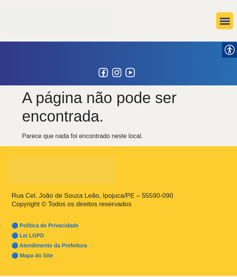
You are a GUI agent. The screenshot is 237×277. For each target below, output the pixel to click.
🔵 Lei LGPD (28, 235)
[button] (224, 20)
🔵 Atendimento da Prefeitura (49, 245)
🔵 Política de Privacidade (45, 225)
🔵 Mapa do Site (32, 255)
